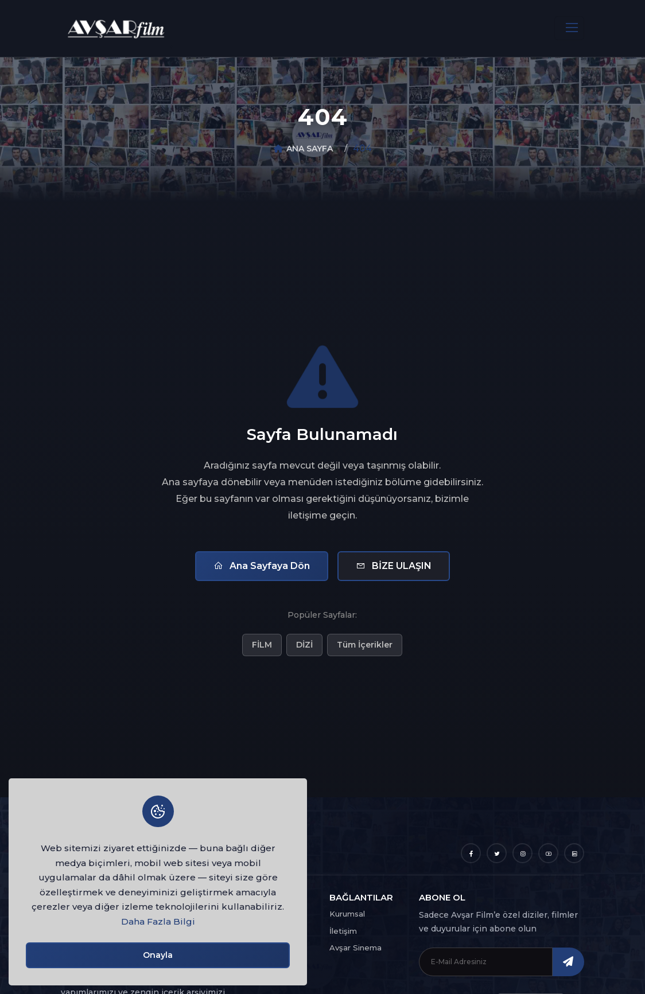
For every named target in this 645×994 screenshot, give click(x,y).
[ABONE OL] (568, 962)
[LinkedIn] (574, 853)
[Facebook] (471, 853)
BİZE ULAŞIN (394, 565)
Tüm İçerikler (365, 645)
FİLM (262, 645)
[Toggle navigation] (569, 28)
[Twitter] (497, 853)
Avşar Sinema (355, 947)
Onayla (158, 955)
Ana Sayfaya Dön (261, 565)
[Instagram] (522, 853)
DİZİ (304, 645)
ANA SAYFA (309, 148)
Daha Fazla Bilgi (158, 921)
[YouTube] (548, 853)
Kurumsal (347, 913)
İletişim (343, 930)
